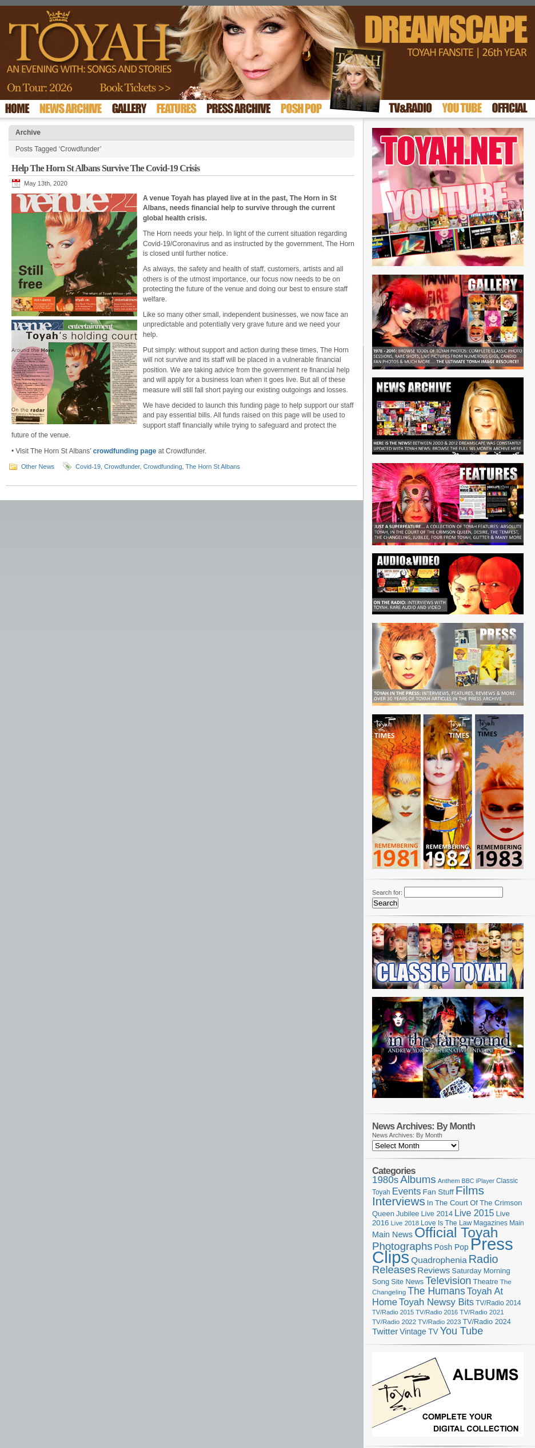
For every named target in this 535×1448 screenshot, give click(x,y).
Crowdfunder (121, 466)
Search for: (387, 892)
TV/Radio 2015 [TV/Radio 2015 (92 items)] (393, 1312)
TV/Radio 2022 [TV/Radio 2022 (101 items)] (394, 1321)
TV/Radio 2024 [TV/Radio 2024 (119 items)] (486, 1322)
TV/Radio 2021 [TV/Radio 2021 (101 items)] (482, 1312)
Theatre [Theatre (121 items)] (485, 1281)
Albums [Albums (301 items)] (418, 1179)
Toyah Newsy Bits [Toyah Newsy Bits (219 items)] (436, 1302)
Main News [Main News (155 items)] (392, 1234)
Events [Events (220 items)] (406, 1191)
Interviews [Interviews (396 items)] (398, 1201)
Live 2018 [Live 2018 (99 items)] (405, 1223)
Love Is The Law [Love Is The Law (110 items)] (446, 1223)
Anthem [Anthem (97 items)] (449, 1180)
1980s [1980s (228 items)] (385, 1180)
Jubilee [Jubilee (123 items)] (408, 1213)
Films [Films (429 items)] (470, 1190)
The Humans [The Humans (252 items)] (436, 1291)
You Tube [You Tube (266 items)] (461, 1331)
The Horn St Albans (213, 466)
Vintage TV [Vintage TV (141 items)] (419, 1332)
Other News (37, 466)
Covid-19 (88, 466)
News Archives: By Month (407, 1135)
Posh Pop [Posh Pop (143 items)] (451, 1247)
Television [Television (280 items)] (448, 1280)
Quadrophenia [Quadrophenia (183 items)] (439, 1260)
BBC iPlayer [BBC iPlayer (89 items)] (478, 1180)
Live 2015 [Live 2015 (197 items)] (474, 1213)
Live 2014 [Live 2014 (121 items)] (437, 1213)
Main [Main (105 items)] (516, 1223)
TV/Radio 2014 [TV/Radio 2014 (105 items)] (498, 1303)
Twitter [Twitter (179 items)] (385, 1331)
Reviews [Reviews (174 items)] (433, 1270)
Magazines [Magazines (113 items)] (490, 1223)
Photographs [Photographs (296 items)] (402, 1246)
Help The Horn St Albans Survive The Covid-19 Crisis (105, 168)
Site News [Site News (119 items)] (407, 1282)
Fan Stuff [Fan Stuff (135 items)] (438, 1192)
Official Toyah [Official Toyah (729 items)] (456, 1232)
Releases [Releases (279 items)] (394, 1270)
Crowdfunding (162, 466)
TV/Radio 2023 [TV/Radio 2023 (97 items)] (439, 1321)
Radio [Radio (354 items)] (483, 1259)
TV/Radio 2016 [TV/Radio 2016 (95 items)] (437, 1312)
